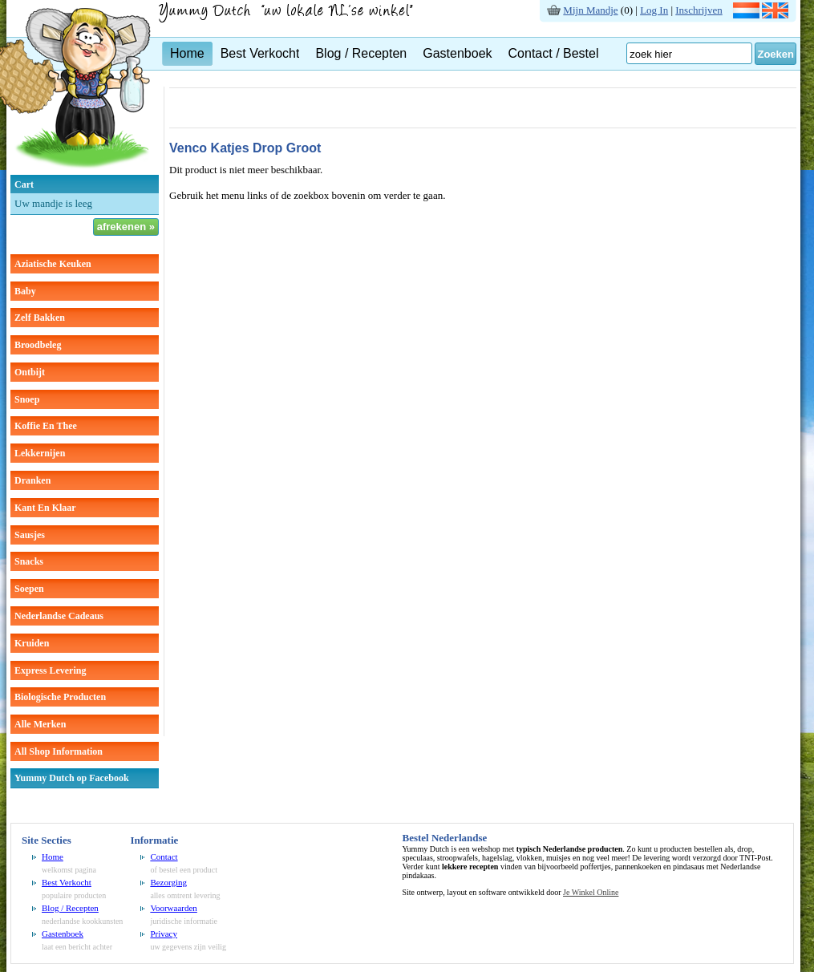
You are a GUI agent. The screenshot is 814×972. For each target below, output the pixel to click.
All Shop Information (58, 751)
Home (187, 53)
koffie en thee (45, 425)
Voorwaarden (173, 908)
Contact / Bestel (553, 53)
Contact (163, 856)
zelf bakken (39, 317)
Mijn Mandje (590, 10)
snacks (28, 561)
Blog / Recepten (361, 53)
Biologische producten (60, 697)
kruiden (31, 643)
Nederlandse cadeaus (58, 616)
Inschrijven (698, 10)
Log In (654, 10)
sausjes (29, 535)
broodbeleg (37, 344)
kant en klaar (45, 507)
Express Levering (50, 670)
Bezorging (168, 882)
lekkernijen (39, 453)
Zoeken (775, 54)
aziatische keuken (52, 263)
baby (25, 291)
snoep (26, 399)
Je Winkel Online (590, 892)
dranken (32, 480)
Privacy (163, 933)
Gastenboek (457, 53)
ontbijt (29, 372)
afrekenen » (126, 227)
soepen (29, 588)
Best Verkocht (260, 53)
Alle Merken (40, 724)
